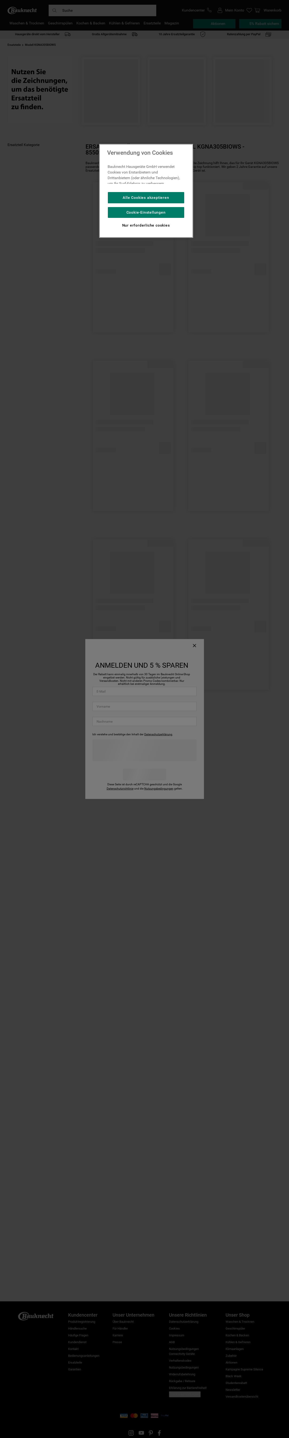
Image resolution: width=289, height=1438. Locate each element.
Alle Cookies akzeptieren (146, 197)
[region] (146, 191)
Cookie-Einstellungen (146, 212)
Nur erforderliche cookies (146, 225)
